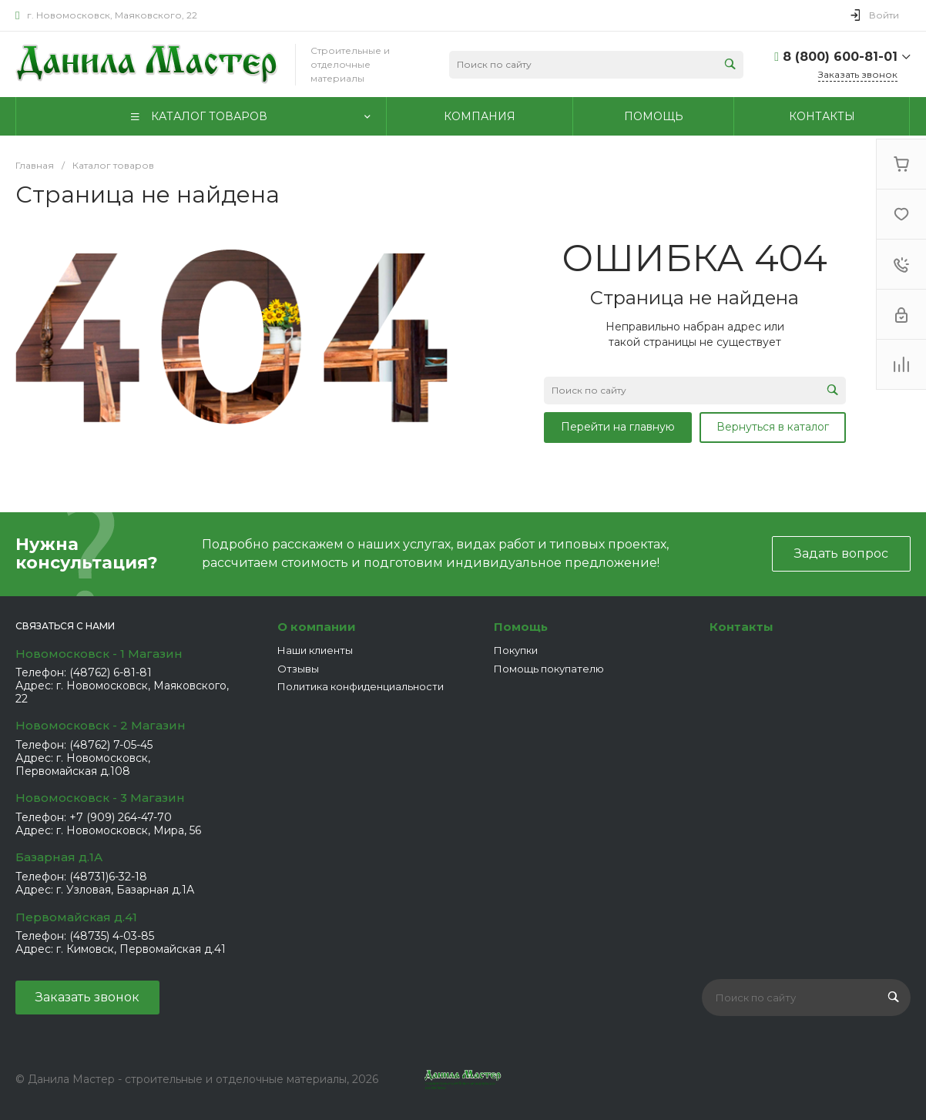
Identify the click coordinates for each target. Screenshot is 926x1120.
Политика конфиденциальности (360, 686)
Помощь (521, 626)
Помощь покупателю (549, 668)
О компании (316, 626)
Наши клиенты (315, 650)
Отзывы (298, 668)
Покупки (516, 650)
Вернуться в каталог (772, 427)
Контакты (741, 626)
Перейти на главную (618, 427)
